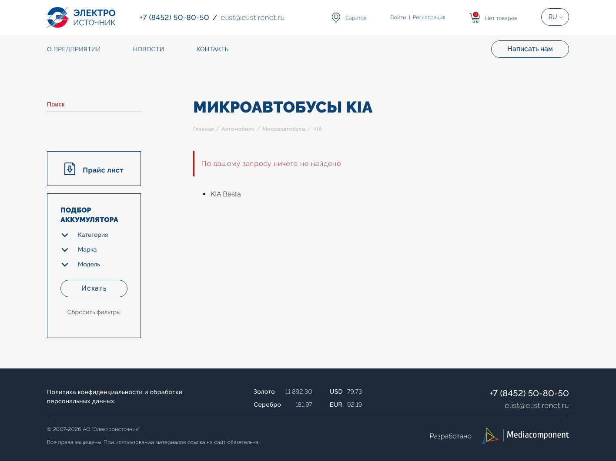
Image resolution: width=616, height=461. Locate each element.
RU (553, 16)
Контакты (213, 49)
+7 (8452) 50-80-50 (529, 393)
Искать (94, 288)
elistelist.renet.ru (537, 405)
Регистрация (429, 17)
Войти (398, 17)
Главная (203, 129)
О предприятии (74, 49)
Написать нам (530, 49)
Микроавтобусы (283, 129)
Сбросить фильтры (94, 312)
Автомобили (237, 129)
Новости (148, 49)
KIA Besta (226, 194)
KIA (317, 129)
